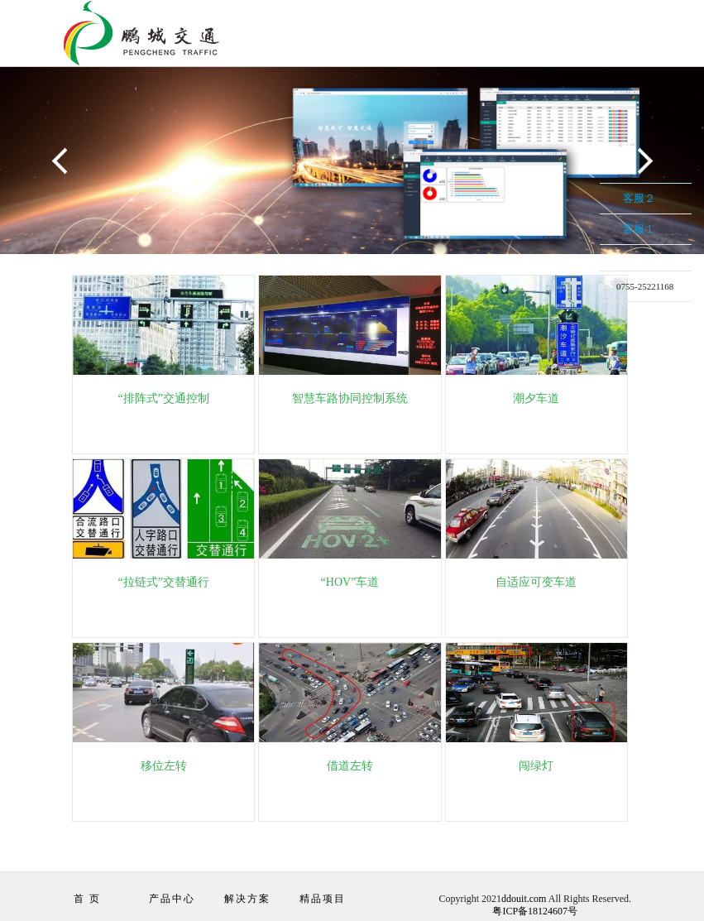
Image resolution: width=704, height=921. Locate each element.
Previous (62, 162)
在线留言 (633, 313)
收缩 (585, 239)
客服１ (639, 229)
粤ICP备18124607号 (534, 911)
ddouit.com (523, 898)
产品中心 (172, 898)
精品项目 (322, 898)
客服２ (639, 198)
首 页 (87, 898)
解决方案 (247, 898)
